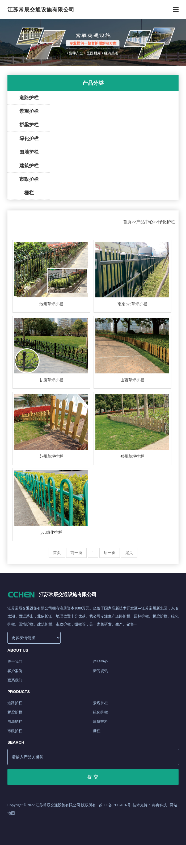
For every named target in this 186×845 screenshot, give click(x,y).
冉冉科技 (159, 805)
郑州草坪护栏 (132, 456)
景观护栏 (29, 111)
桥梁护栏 (29, 124)
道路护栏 (29, 97)
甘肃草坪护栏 (51, 380)
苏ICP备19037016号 (115, 805)
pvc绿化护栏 (51, 532)
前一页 (76, 553)
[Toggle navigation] (176, 10)
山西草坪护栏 (132, 380)
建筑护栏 (29, 165)
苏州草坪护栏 (51, 456)
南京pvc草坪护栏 (132, 304)
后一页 (110, 553)
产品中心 (144, 222)
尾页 (129, 553)
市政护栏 (29, 179)
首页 (127, 222)
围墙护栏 (29, 152)
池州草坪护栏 (51, 304)
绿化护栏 (29, 138)
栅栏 (29, 193)
